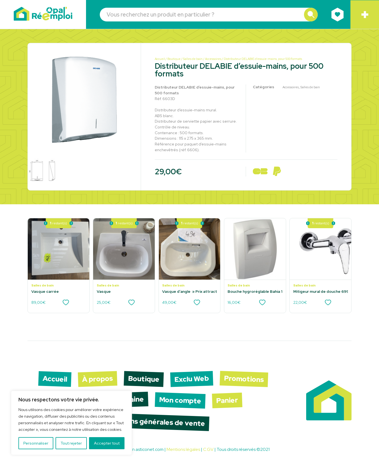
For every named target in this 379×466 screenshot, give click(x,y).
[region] (71, 423)
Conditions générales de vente (153, 422)
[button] (311, 14)
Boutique (174, 59)
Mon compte (180, 400)
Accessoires (213, 59)
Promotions (244, 379)
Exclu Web (191, 379)
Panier (227, 401)
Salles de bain (193, 59)
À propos (97, 379)
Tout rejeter (71, 443)
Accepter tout (107, 443)
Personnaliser (35, 443)
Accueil (160, 59)
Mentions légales (183, 449)
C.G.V (208, 449)
